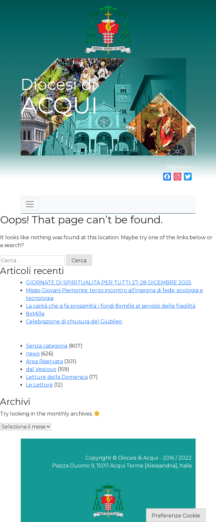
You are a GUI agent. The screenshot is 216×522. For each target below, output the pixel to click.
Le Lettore (39, 385)
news (33, 354)
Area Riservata (44, 361)
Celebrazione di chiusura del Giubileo (74, 321)
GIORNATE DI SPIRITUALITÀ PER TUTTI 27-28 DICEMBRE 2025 (108, 283)
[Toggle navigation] (30, 204)
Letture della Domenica (57, 377)
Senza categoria (46, 346)
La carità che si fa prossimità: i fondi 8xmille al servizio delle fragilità (110, 306)
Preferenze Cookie (176, 516)
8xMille (35, 314)
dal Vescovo (41, 369)
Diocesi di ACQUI (59, 97)
